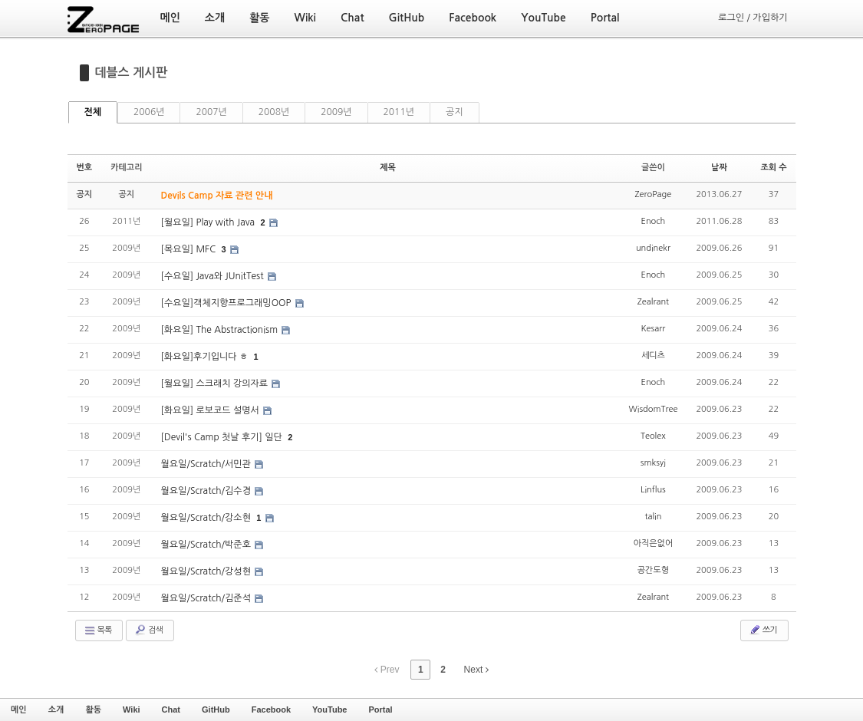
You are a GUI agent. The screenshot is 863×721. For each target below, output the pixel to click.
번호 (85, 167)
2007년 (211, 112)
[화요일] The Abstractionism (221, 329)
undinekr (653, 248)
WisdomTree (652, 409)
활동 (93, 709)
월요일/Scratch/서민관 (207, 464)
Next (476, 669)
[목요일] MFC (190, 249)
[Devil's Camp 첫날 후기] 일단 (223, 437)
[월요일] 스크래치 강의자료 (216, 383)
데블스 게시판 (131, 72)
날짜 (719, 167)
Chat (171, 709)
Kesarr (653, 328)
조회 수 (773, 167)
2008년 (274, 112)
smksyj (653, 463)
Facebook (271, 709)
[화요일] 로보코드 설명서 (211, 410)
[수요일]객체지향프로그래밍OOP (227, 303)
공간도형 (653, 570)
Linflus (653, 490)
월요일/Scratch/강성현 (207, 571)
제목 (388, 167)
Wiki (131, 709)
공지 (454, 112)
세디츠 (653, 355)
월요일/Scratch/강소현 (207, 517)
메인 (19, 709)
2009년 (336, 112)
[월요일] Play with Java (209, 222)
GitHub (216, 709)
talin (652, 516)
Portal (380, 709)
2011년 (399, 112)
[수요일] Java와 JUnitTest (213, 276)
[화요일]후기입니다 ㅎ (206, 356)
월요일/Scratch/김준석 (207, 598)
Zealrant (653, 302)
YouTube (329, 709)
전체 (93, 112)
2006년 (148, 112)
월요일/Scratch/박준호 (207, 544)
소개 (56, 709)
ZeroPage (653, 194)
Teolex (653, 436)
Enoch (653, 221)
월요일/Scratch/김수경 (207, 490)
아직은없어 (654, 543)
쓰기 (763, 630)
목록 (98, 630)
